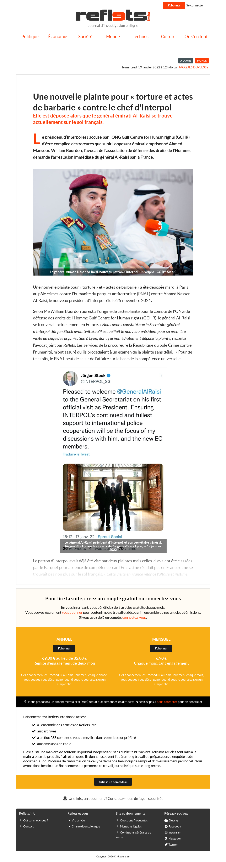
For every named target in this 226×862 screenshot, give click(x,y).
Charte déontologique (84, 826)
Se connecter (195, 5)
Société (85, 36)
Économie (57, 36)
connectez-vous (134, 617)
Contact (26, 826)
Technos (141, 36)
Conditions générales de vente (133, 834)
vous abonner (72, 612)
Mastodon (173, 838)
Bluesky (171, 820)
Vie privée (76, 820)
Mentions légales (129, 826)
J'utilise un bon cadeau (113, 782)
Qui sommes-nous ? (33, 820)
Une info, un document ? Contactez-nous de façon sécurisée (113, 798)
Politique (30, 36)
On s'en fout (196, 36)
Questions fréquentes (132, 820)
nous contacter (167, 702)
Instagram (172, 832)
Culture (168, 36)
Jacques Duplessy (193, 67)
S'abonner (174, 5)
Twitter (171, 844)
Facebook (172, 826)
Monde (113, 36)
